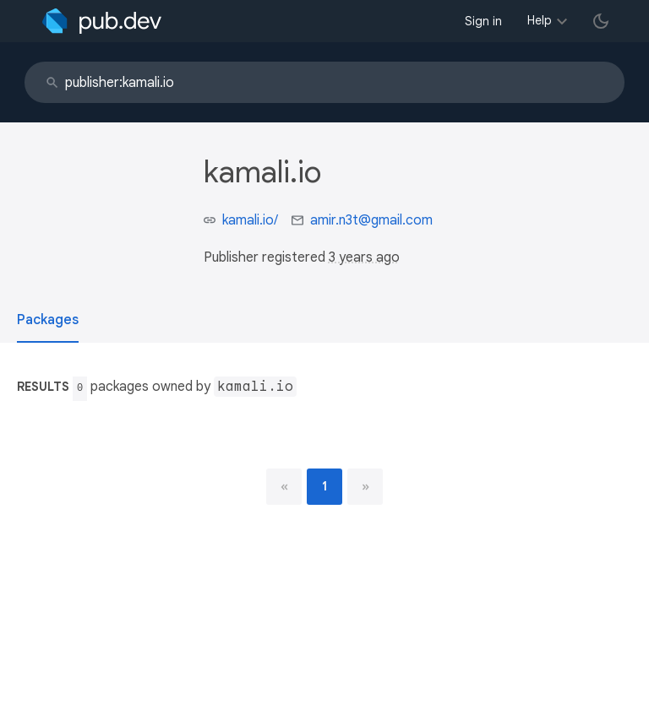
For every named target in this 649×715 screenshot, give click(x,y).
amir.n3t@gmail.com (371, 220)
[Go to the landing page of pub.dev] (101, 21)
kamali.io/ (250, 220)
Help (539, 20)
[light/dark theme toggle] (601, 21)
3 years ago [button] (364, 257)
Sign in (483, 21)
